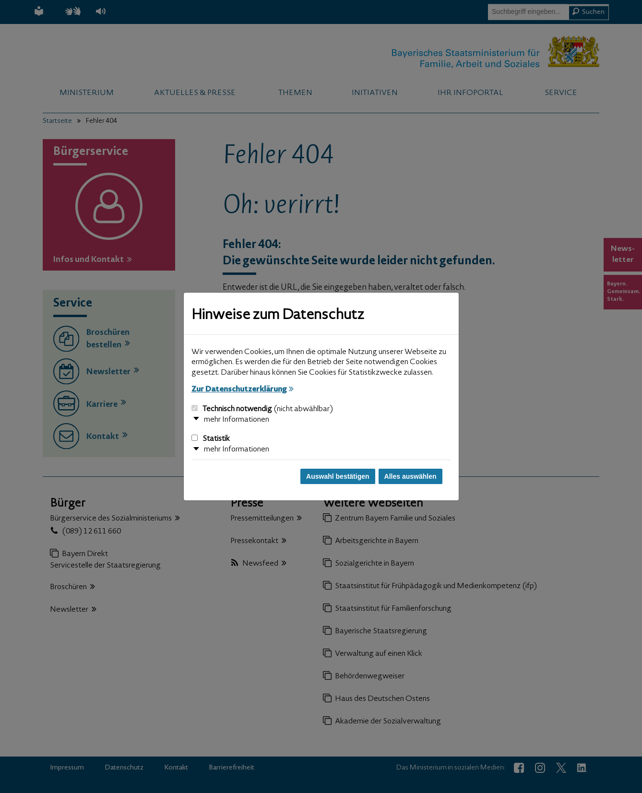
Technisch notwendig (262, 409)
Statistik (210, 439)
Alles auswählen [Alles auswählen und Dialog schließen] (410, 476)
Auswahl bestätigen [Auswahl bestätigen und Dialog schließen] (337, 476)
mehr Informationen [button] (236, 420)
